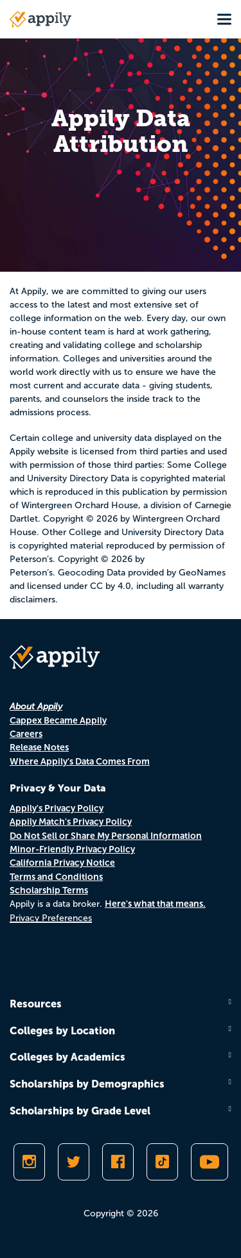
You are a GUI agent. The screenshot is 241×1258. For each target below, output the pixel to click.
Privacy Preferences (51, 918)
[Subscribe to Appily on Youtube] (209, 1161)
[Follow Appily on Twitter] (73, 1161)
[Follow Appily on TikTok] (162, 1161)
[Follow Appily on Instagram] (29, 1161)
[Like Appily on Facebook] (118, 1161)
